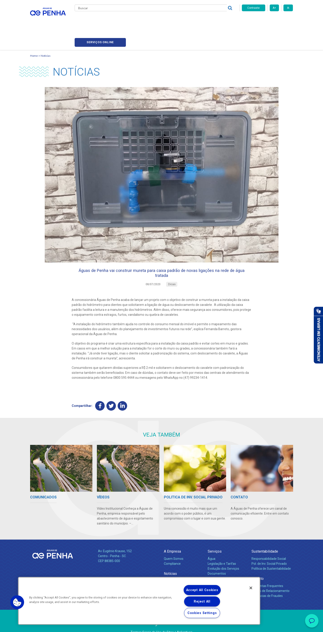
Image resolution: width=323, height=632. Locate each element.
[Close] (251, 588)
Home (34, 35)
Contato (258, 562)
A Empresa (172, 535)
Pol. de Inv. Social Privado (269, 548)
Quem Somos (173, 543)
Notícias (46, 35)
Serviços (215, 535)
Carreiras (179, 20)
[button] (17, 602)
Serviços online (267, 20)
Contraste (253, 7)
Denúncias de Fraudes (267, 580)
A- (288, 7)
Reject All (202, 601)
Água (211, 543)
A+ (274, 7)
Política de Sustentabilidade (271, 552)
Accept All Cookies (202, 590)
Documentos (217, 557)
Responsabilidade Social (269, 543)
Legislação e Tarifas (222, 548)
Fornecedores (203, 20)
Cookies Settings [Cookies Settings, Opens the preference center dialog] (202, 613)
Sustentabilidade (265, 535)
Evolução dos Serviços (223, 552)
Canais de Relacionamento (271, 575)
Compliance (172, 548)
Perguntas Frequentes (267, 570)
